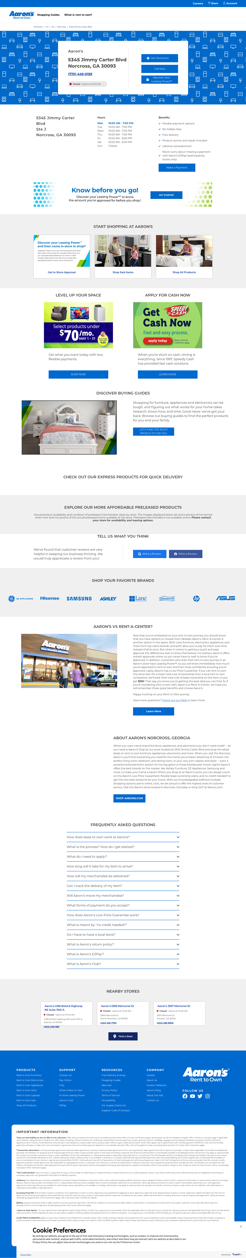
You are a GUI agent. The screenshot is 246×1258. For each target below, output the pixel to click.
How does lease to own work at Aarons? (98, 837)
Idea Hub (106, 1085)
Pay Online (65, 1080)
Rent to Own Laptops (28, 1095)
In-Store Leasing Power (72, 1095)
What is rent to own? (78, 14)
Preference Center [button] (130, 1242)
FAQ (61, 1085)
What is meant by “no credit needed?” (97, 925)
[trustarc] (237, 1254)
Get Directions (162, 59)
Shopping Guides (48, 14)
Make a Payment (176, 167)
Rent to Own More (26, 1090)
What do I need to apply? (87, 856)
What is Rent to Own (70, 1090)
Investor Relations (156, 1085)
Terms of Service (111, 1095)
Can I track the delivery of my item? (94, 886)
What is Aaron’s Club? (84, 964)
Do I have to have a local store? (91, 935)
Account (230, 4)
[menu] (123, 11)
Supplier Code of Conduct (116, 1110)
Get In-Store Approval (62, 272)
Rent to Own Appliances (29, 1085)
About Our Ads (155, 1095)
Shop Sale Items (123, 272)
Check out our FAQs (174, 700)
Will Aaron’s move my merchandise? (95, 895)
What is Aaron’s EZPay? (85, 954)
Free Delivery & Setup (113, 1075)
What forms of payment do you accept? (98, 905)
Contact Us (65, 1075)
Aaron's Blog (154, 1090)
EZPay (62, 1105)
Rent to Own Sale (26, 1100)
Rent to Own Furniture (28, 1075)
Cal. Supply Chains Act (114, 1105)
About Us (152, 1080)
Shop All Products (184, 272)
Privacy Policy (109, 1090)
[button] (241, 1226)
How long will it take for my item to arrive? (100, 866)
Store (213, 4)
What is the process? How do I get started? (100, 847)
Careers (198, 3)
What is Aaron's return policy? (90, 944)
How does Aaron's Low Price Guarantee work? (103, 915)
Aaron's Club (66, 1100)
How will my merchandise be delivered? (98, 876)
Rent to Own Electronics (29, 1080)
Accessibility (108, 1100)
